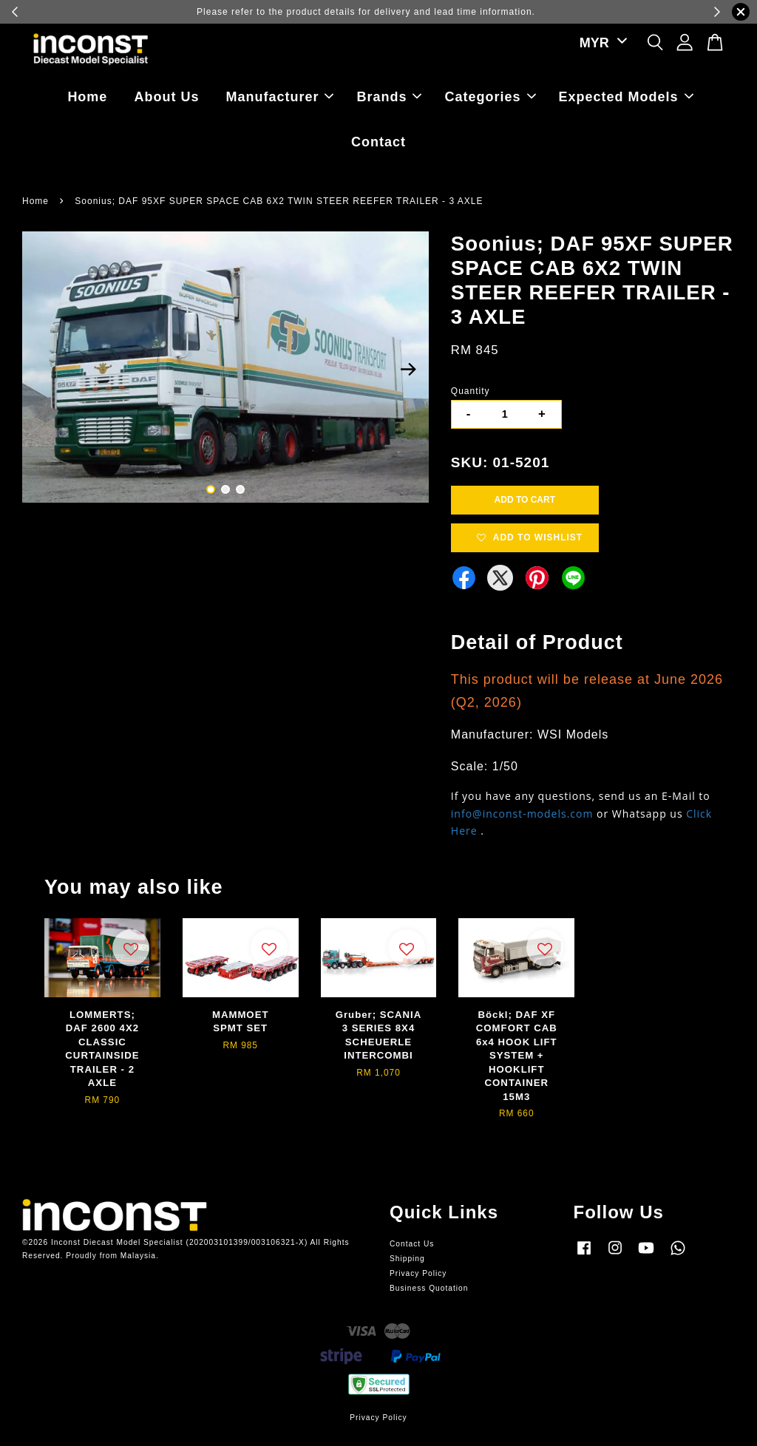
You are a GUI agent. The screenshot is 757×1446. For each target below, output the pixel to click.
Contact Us (412, 1244)
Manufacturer (279, 96)
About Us (166, 96)
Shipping (407, 1259)
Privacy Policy (418, 1273)
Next (408, 369)
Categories (490, 96)
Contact (378, 142)
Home (87, 96)
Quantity (470, 391)
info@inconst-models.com (522, 814)
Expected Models (626, 96)
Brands (388, 96)
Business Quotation (429, 1288)
